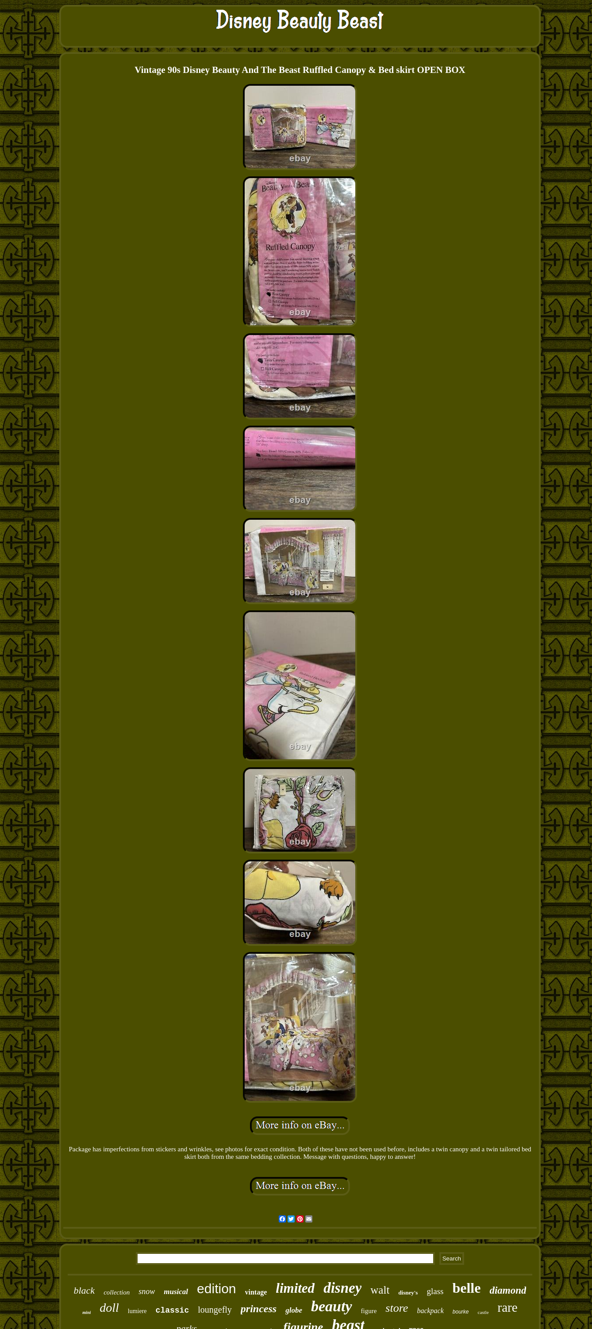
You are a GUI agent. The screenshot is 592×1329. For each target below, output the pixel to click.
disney (342, 1288)
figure (369, 1310)
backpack (430, 1310)
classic (172, 1310)
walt (379, 1290)
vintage (256, 1292)
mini (86, 1312)
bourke (461, 1312)
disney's (408, 1292)
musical (176, 1291)
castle (483, 1312)
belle (466, 1288)
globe (293, 1310)
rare (508, 1307)
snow (146, 1291)
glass (435, 1291)
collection (117, 1292)
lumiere (137, 1311)
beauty (331, 1306)
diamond (507, 1290)
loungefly (215, 1309)
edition (216, 1288)
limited (295, 1288)
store (396, 1308)
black (84, 1290)
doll (109, 1307)
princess (259, 1308)
